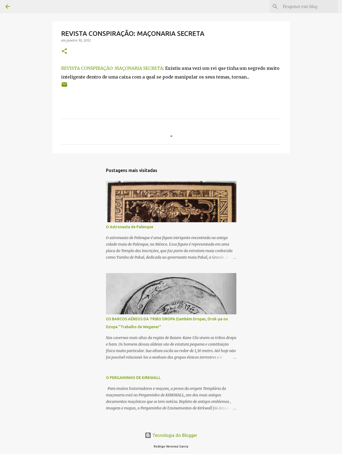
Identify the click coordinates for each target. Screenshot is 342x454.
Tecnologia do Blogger (171, 435)
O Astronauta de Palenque (129, 227)
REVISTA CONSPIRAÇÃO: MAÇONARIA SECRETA (112, 68)
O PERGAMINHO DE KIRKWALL (133, 377)
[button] (64, 51)
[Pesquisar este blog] (309, 6)
